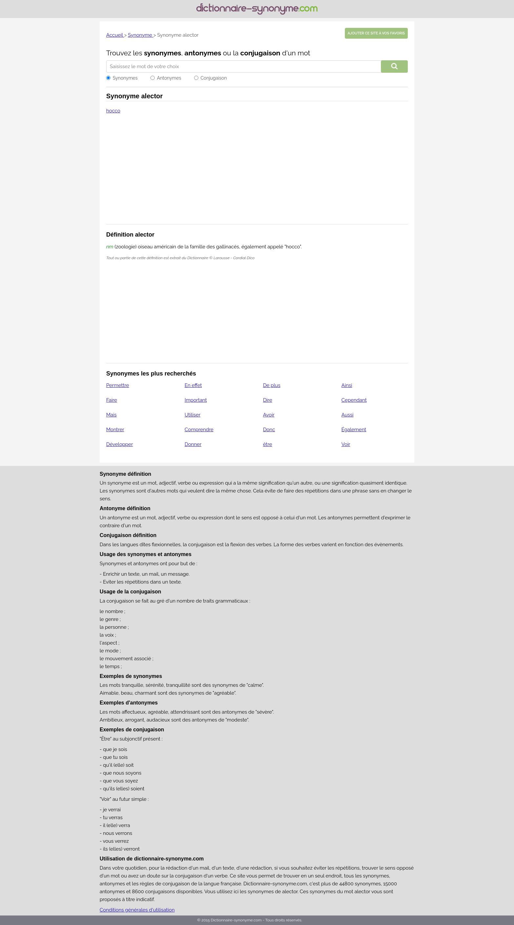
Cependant (354, 400)
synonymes (162, 53)
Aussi (348, 415)
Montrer (115, 430)
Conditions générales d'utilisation (137, 910)
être (267, 444)
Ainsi (347, 385)
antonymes (203, 53)
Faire (111, 400)
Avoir (268, 415)
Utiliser (192, 415)
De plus (271, 385)
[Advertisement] (257, 173)
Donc (269, 430)
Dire (267, 400)
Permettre (117, 385)
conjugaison (260, 53)
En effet (193, 385)
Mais (111, 415)
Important (196, 400)
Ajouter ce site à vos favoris (376, 33)
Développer (119, 444)
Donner (193, 444)
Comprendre (199, 430)
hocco (113, 111)
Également (354, 430)
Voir (346, 444)
